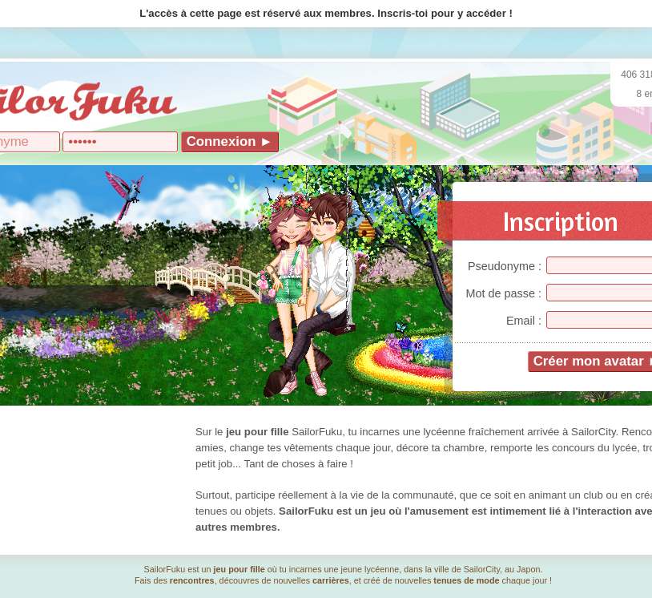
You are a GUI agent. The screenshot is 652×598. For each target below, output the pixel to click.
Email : (523, 320)
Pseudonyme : (504, 266)
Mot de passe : (503, 293)
